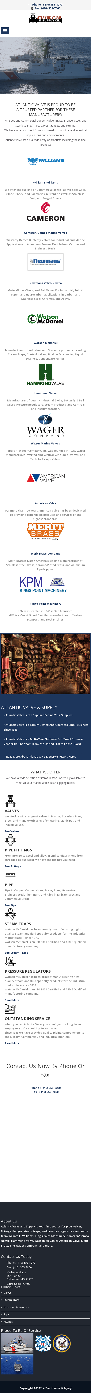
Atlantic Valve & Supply (57, 1388)
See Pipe (10, 905)
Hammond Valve (45, 393)
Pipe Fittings (18, 850)
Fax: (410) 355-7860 (47, 8)
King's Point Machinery (45, 604)
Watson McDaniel (46, 343)
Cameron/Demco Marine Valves (45, 233)
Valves (12, 810)
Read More (12, 1000)
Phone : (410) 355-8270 (47, 4)
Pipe (9, 884)
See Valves (12, 831)
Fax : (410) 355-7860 (45, 1092)
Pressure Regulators (28, 971)
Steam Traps (18, 923)
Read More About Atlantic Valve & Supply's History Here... (41, 756)
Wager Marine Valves (45, 443)
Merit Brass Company (45, 553)
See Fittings (13, 866)
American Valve (45, 503)
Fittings (7, 1322)
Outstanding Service (27, 1018)
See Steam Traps (16, 952)
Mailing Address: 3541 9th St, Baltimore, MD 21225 (20, 1276)
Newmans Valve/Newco (45, 283)
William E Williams (45, 182)
